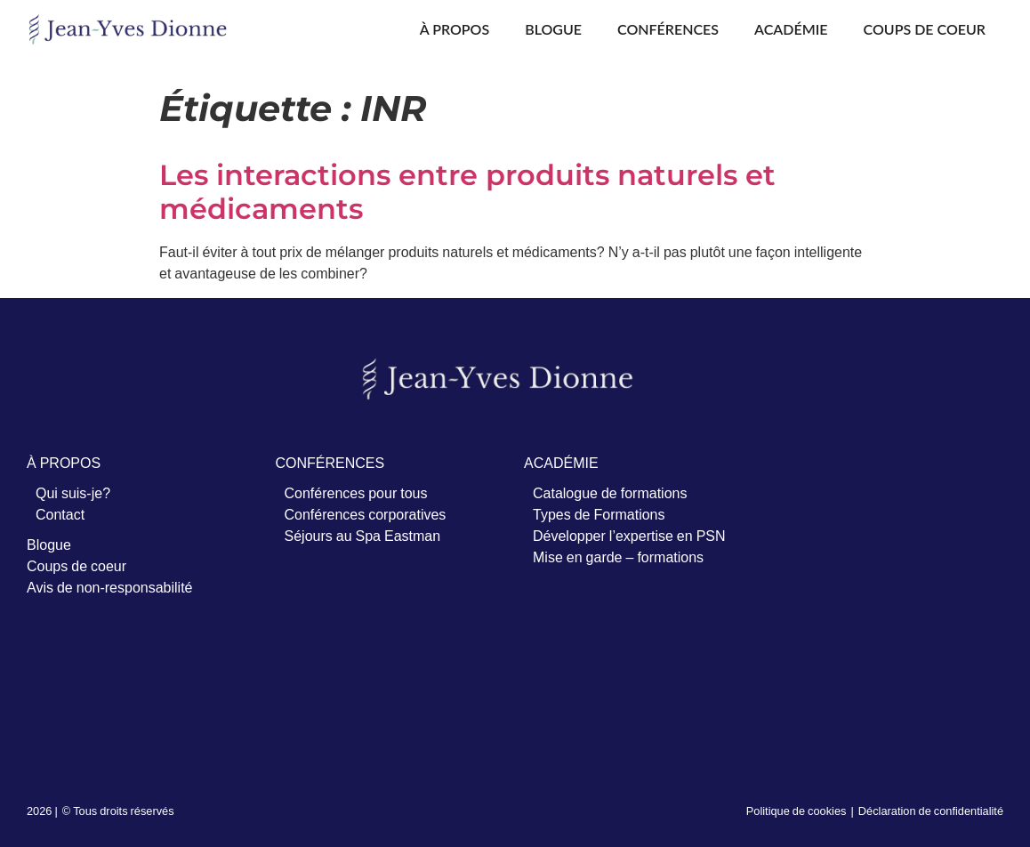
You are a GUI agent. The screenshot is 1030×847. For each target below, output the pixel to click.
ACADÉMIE (561, 462)
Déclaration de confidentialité (930, 811)
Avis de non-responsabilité (109, 587)
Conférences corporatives (366, 514)
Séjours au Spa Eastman (363, 535)
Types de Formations (599, 514)
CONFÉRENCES (330, 462)
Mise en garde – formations (618, 557)
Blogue (553, 28)
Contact (60, 514)
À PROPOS (64, 462)
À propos (454, 28)
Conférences (668, 28)
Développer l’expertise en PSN (629, 535)
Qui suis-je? (73, 493)
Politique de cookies (796, 811)
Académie (791, 28)
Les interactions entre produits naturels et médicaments (467, 191)
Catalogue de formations (610, 493)
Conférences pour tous (356, 493)
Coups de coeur (925, 28)
